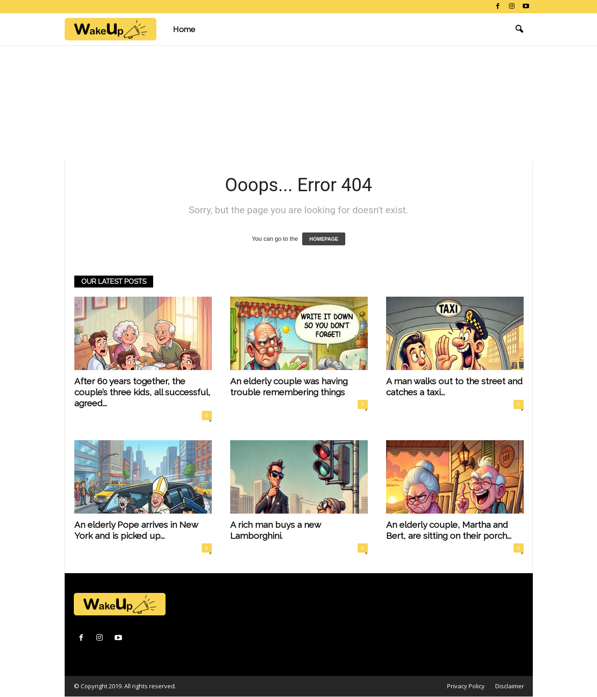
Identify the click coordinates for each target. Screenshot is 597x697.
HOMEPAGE (323, 239)
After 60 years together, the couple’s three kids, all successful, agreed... (142, 392)
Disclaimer (509, 686)
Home (184, 29)
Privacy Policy (466, 686)
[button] (519, 29)
